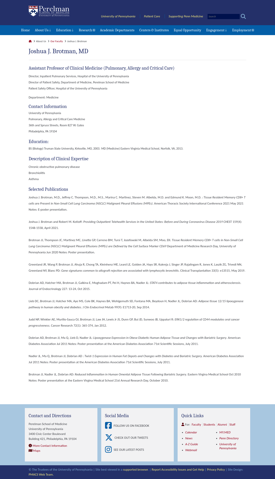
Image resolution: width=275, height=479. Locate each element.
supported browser (135, 470)
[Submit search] (243, 16)
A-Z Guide (191, 444)
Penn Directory (229, 438)
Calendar (191, 432)
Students (209, 425)
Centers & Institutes (154, 30)
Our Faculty (56, 41)
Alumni (222, 425)
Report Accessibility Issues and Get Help (178, 470)
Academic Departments (117, 30)
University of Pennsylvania (118, 16)
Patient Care (152, 16)
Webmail (191, 450)
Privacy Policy (216, 470)
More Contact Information (50, 446)
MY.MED (225, 432)
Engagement (215, 30)
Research (85, 30)
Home (25, 30)
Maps (36, 451)
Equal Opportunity (187, 30)
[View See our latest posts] (109, 450)
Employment (241, 30)
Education (63, 30)
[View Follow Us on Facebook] (109, 426)
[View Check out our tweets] (110, 438)
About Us (41, 30)
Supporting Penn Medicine (186, 16)
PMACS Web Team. (41, 475)
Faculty (196, 425)
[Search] (224, 16)
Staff (232, 425)
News (188, 438)
